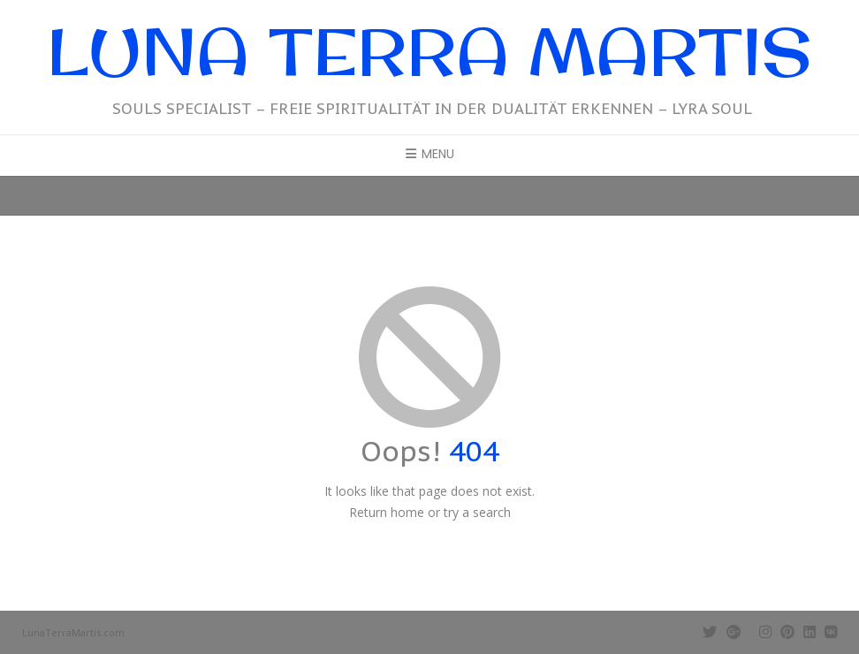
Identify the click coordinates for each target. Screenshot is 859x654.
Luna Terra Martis (429, 51)
